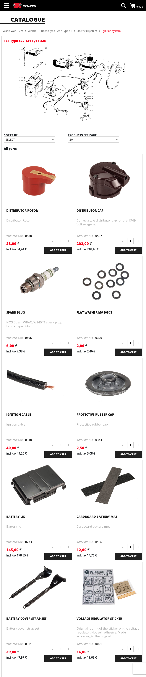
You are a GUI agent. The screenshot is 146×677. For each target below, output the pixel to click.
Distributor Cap (90, 210)
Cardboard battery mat (97, 517)
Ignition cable (18, 415)
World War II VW (13, 31)
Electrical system (87, 31)
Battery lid (15, 517)
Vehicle (32, 31)
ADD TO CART (58, 250)
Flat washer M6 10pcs (94, 312)
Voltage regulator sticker (99, 619)
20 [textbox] (71, 139)
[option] (73, 85)
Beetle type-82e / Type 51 (56, 31)
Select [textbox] (10, 139)
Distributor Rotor (22, 210)
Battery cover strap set (26, 619)
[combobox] (29, 139)
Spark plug (15, 312)
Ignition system (111, 31)
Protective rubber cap (95, 415)
